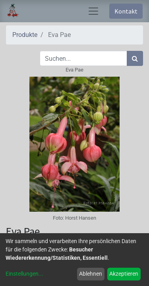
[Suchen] (135, 58)
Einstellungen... (24, 274)
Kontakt (125, 11)
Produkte (24, 35)
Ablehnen (90, 274)
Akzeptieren (123, 274)
